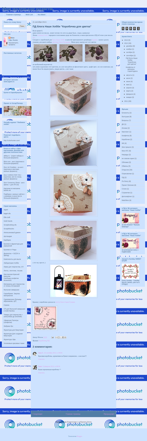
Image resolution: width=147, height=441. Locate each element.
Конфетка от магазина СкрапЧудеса (132, 69)
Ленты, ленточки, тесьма (13, 271)
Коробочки (42, 341)
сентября (130, 55)
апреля (129, 88)
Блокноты (125, 113)
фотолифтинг (127, 196)
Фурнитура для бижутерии (13, 330)
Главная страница (13, 15)
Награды (125, 155)
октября (129, 52)
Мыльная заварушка (11, 290)
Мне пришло (126, 147)
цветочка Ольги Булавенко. (61, 42)
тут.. (34, 37)
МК (123, 143)
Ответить (41, 359)
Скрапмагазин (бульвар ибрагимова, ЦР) (12, 300)
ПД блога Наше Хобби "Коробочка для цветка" (131, 61)
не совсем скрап (128, 158)
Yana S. (40, 353)
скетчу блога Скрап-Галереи (65, 302)
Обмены (125, 166)
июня (128, 81)
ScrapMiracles (9, 229)
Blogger (79, 436)
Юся (12, 38)
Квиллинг (125, 132)
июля (128, 78)
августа (129, 75)
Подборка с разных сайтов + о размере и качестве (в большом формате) (14, 196)
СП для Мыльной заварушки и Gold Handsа (14, 310)
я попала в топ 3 (42, 35)
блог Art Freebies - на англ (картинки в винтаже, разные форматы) (13, 169)
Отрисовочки (126, 174)
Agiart (6, 210)
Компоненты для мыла (12, 259)
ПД (48, 341)
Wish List (29, 15)
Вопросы (125, 120)
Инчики (124, 128)
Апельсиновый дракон (12, 232)
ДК (123, 124)
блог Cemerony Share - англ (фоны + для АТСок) (14, 184)
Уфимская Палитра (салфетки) (11, 321)
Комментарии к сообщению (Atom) (79, 422)
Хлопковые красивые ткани (14, 343)
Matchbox (125, 200)
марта (128, 91)
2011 (126, 101)
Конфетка (125, 136)
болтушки (125, 117)
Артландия (8, 236)
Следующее (37, 414)
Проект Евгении (128, 185)
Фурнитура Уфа (10, 339)
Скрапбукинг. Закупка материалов (12, 294)
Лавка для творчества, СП (13, 267)
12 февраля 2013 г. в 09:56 (51, 366)
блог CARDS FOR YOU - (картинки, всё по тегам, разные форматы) (13, 177)
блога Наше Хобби (58, 40)
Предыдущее (109, 414)
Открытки (125, 170)
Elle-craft (7, 217)
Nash (40, 366)
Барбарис (7, 240)
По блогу (125, 181)
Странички (126, 193)
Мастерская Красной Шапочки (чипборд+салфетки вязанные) (11, 277)
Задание (94, 40)
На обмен (41, 15)
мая (128, 85)
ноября (129, 49)
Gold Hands (8, 221)
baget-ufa (7, 213)
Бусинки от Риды (10, 250)
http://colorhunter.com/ (12, 140)
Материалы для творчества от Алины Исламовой (14, 285)
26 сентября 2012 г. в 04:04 (53, 353)
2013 (126, 40)
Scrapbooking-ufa (10, 225)
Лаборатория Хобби (11, 263)
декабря (129, 46)
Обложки (125, 162)
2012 (126, 43)
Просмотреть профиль (13, 44)
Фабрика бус (8, 326)
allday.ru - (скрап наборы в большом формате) (13, 157)
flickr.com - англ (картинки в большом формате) (14, 162)
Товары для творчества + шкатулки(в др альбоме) (13, 316)
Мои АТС (125, 151)
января (129, 97)
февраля (129, 94)
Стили (124, 189)
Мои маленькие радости (27, 8)
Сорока (6, 305)
